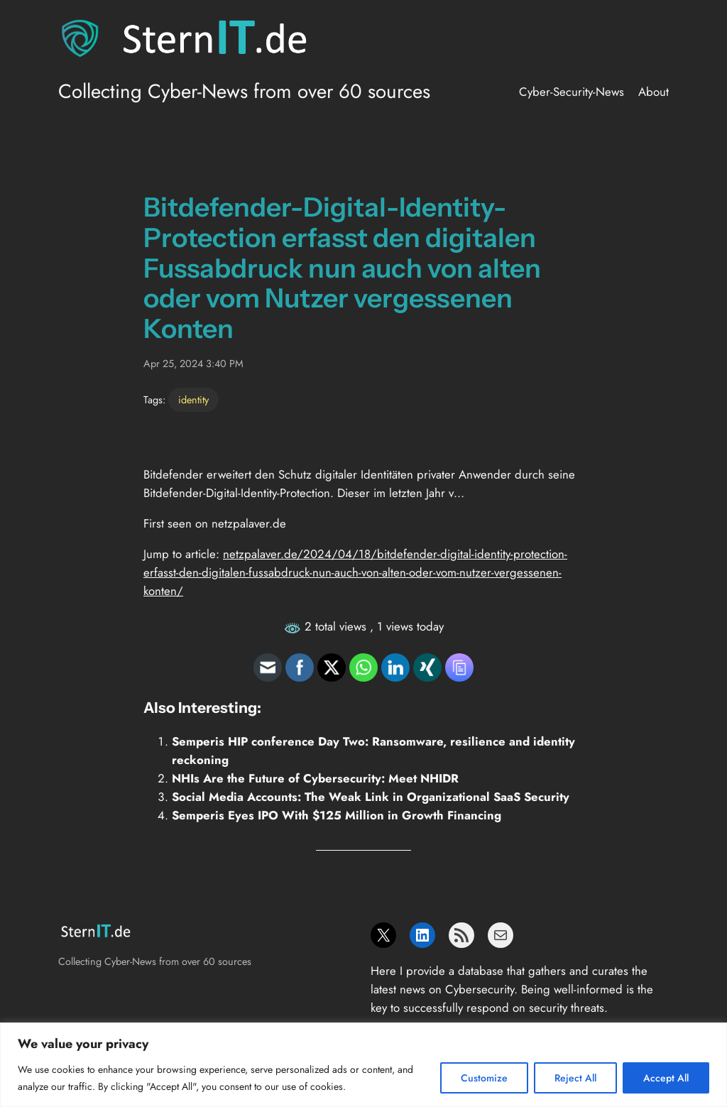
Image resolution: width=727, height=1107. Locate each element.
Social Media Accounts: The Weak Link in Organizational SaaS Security (370, 796)
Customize (484, 1078)
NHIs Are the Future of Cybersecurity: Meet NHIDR (315, 778)
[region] (363, 1065)
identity (193, 400)
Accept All (666, 1078)
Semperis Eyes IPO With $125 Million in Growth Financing (336, 815)
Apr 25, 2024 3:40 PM (193, 363)
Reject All (575, 1078)
